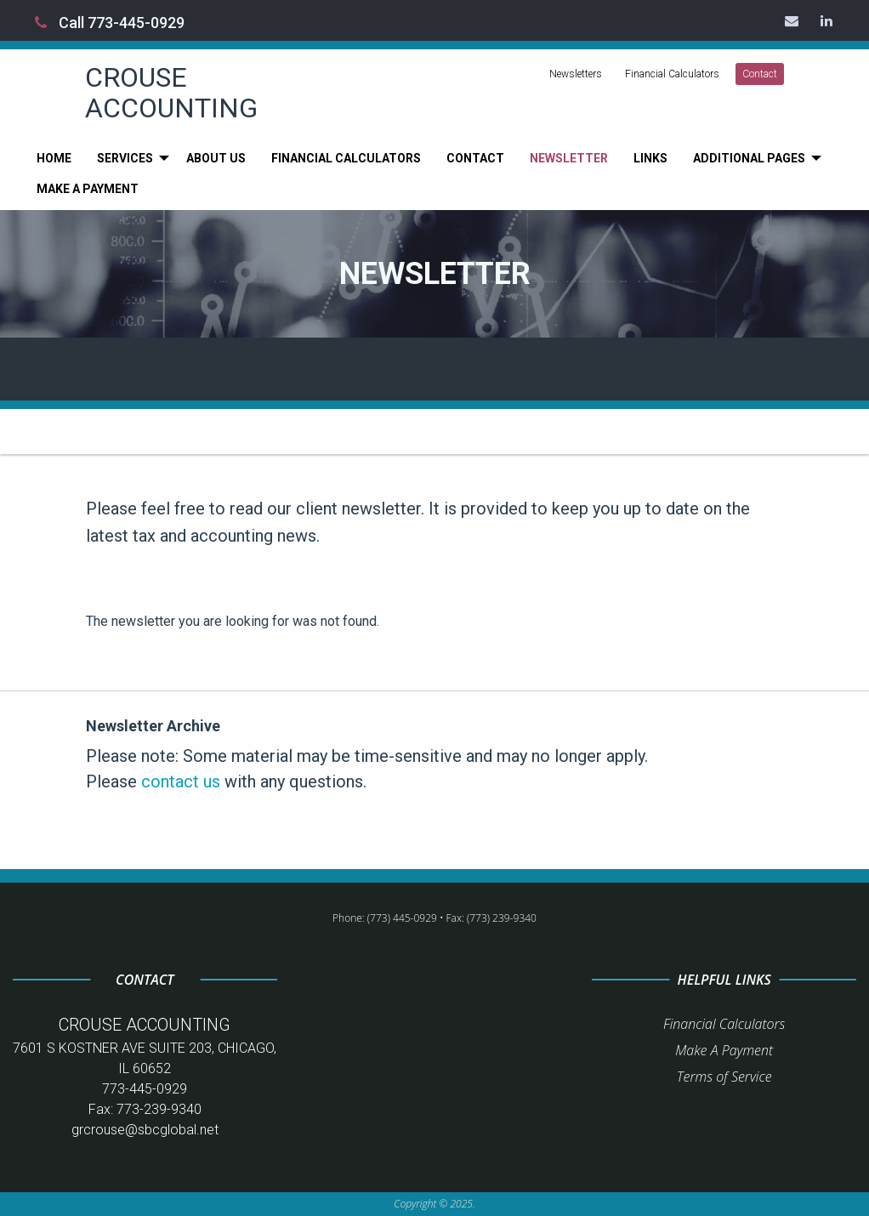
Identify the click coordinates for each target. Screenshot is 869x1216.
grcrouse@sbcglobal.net (145, 1130)
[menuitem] (54, 158)
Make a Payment (88, 189)
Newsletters (575, 74)
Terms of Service (724, 1076)
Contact (759, 74)
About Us (216, 158)
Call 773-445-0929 (110, 22)
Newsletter (569, 158)
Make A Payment (724, 1050)
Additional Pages (749, 158)
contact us (180, 781)
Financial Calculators (672, 74)
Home (54, 158)
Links (650, 158)
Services (125, 158)
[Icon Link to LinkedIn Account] (827, 20)
